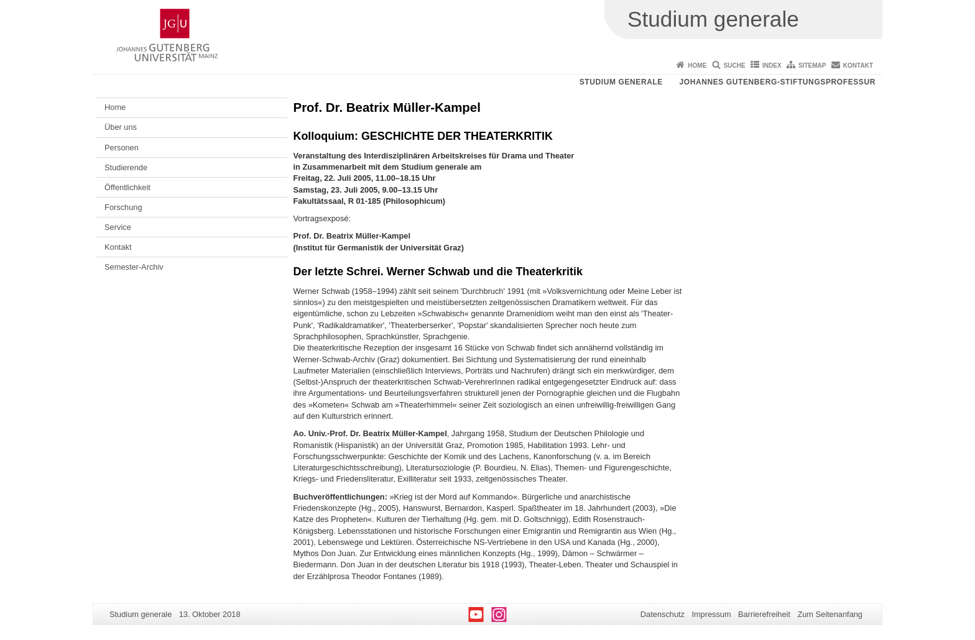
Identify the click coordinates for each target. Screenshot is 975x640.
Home (697, 65)
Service (117, 227)
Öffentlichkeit (127, 187)
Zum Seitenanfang (829, 614)
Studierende (125, 167)
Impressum (711, 614)
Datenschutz (662, 614)
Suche (735, 65)
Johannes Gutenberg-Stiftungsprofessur (777, 82)
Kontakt (858, 65)
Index (772, 65)
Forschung (123, 207)
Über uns (120, 127)
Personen (121, 147)
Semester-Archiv (134, 267)
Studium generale (621, 82)
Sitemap (812, 65)
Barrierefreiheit (764, 614)
